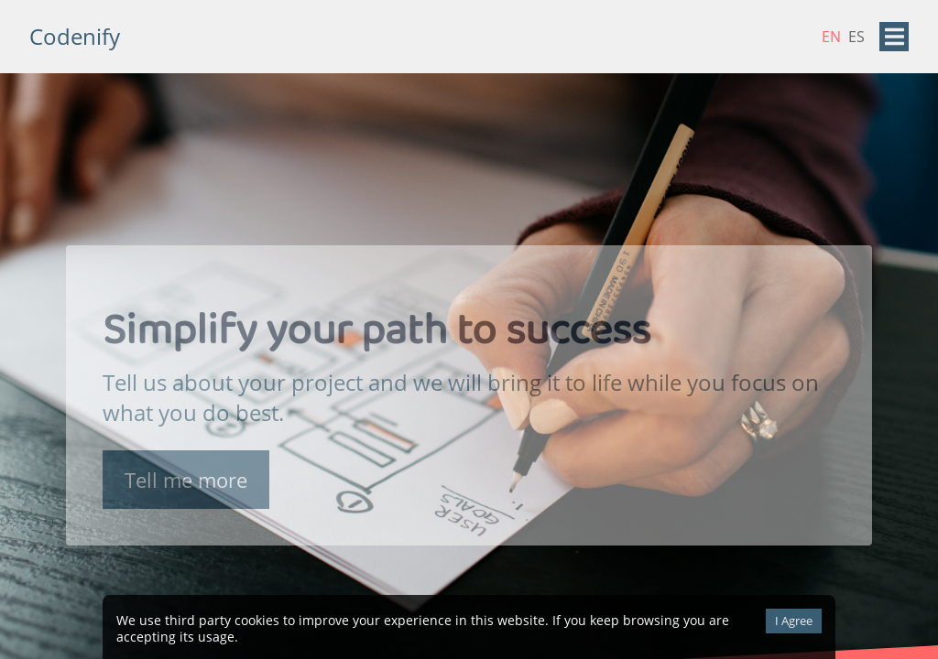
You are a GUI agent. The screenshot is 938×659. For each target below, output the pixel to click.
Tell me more (186, 482)
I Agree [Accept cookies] (794, 620)
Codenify (74, 36)
